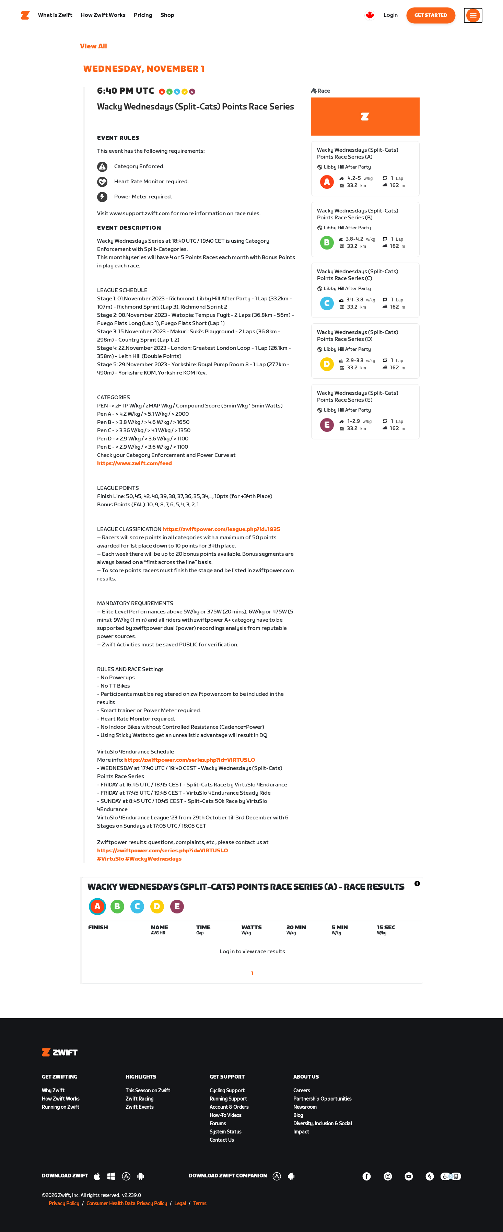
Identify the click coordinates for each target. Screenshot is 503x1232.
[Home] (25, 15)
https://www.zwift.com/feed (134, 463)
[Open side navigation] (473, 15)
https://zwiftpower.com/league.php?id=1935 (221, 529)
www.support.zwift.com (139, 213)
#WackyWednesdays (153, 859)
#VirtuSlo (110, 859)
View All (93, 46)
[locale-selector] (369, 15)
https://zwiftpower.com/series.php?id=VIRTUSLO (189, 760)
